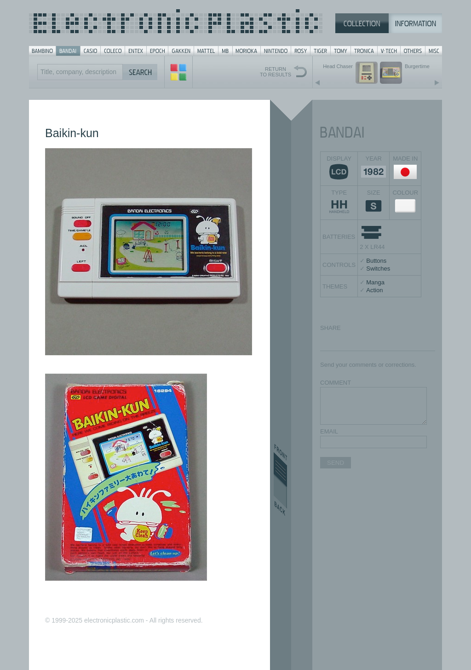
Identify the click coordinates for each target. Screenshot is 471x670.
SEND (335, 462)
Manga (375, 282)
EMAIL (329, 431)
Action (374, 290)
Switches (378, 268)
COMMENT (335, 382)
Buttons (376, 260)
